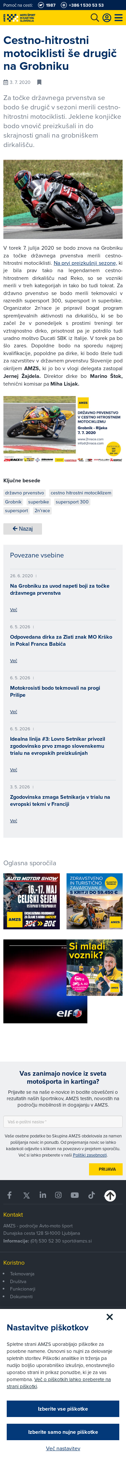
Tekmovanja (22, 1273)
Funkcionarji (22, 1288)
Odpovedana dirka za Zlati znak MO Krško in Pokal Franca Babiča (61, 640)
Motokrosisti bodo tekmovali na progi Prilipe (55, 691)
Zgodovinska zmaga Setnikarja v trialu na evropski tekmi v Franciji (60, 800)
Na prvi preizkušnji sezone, (85, 262)
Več (13, 609)
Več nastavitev (63, 1448)
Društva (18, 1281)
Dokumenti (21, 1296)
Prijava (107, 1169)
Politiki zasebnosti (90, 1155)
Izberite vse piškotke (63, 1409)
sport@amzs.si (77, 1240)
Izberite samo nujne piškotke (63, 1432)
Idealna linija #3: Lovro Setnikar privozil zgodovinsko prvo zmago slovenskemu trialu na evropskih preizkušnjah (57, 746)
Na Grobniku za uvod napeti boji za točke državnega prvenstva (60, 589)
